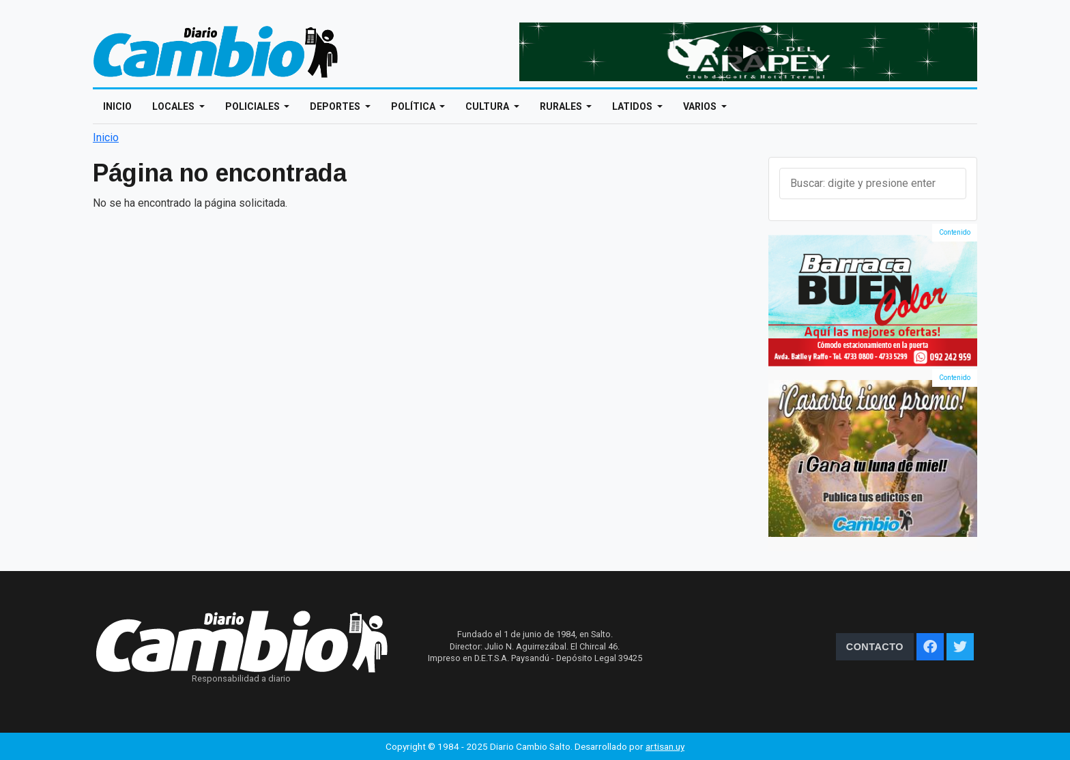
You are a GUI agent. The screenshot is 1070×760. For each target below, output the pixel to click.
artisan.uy (665, 746)
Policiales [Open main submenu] (253, 106)
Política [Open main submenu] (414, 106)
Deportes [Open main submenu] (336, 106)
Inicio (117, 106)
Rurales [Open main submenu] (562, 106)
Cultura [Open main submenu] (488, 106)
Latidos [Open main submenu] (633, 106)
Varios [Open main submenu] (701, 106)
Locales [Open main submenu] (174, 106)
